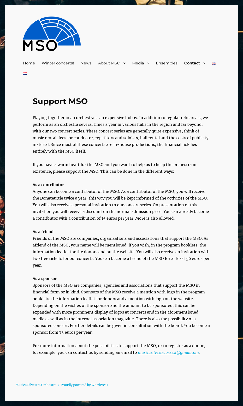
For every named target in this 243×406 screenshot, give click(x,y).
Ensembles (167, 63)
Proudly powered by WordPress (84, 385)
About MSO (109, 63)
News (86, 63)
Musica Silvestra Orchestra (36, 385)
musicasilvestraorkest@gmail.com (168, 352)
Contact (192, 63)
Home (29, 63)
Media (138, 63)
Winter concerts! (58, 63)
